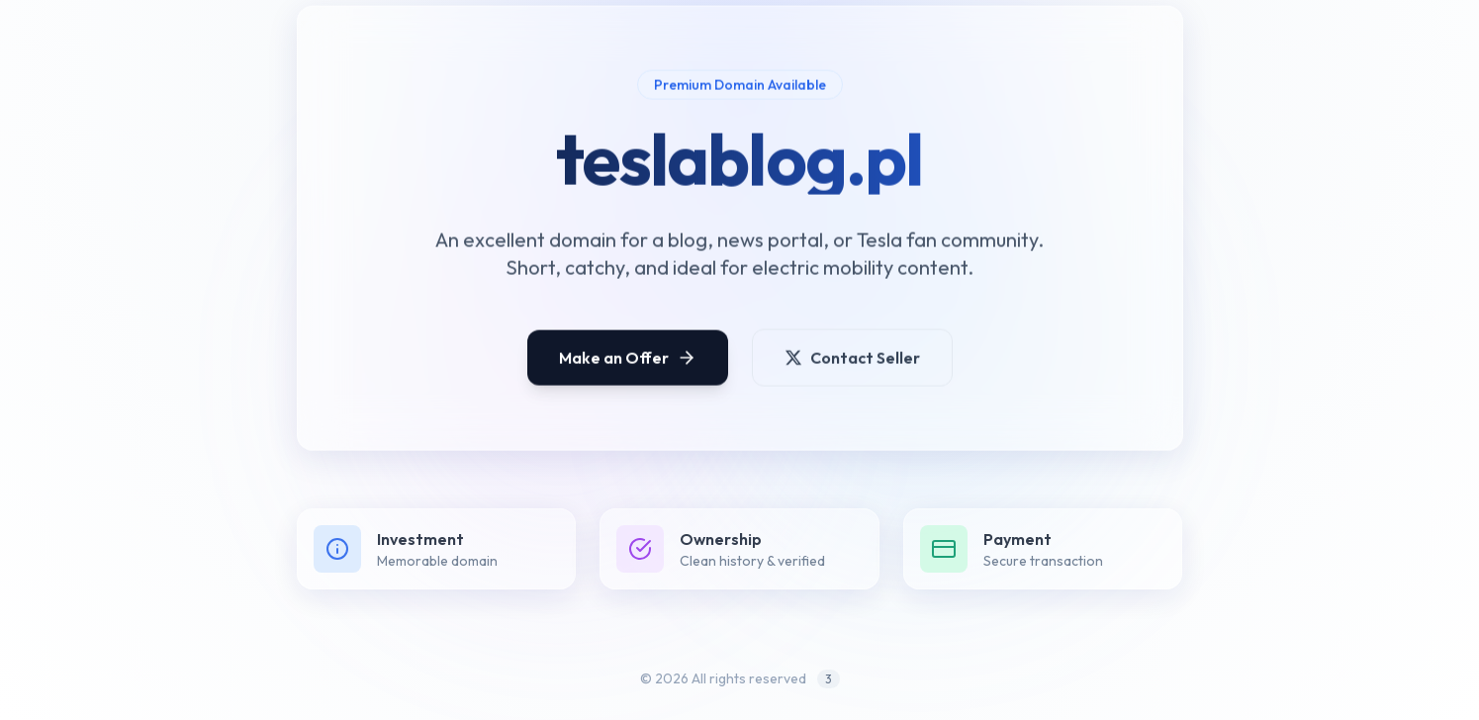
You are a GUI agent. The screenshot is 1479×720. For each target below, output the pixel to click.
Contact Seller (852, 363)
